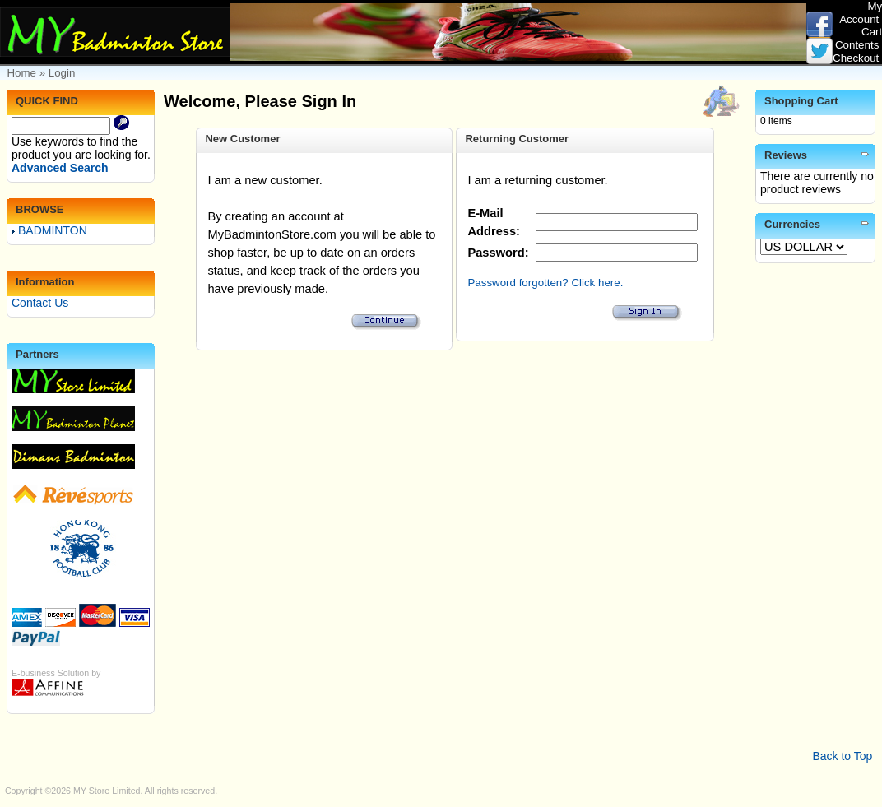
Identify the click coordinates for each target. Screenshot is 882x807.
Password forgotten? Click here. (545, 282)
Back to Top (842, 756)
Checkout (856, 58)
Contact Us (40, 302)
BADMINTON (49, 230)
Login (62, 73)
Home (21, 73)
